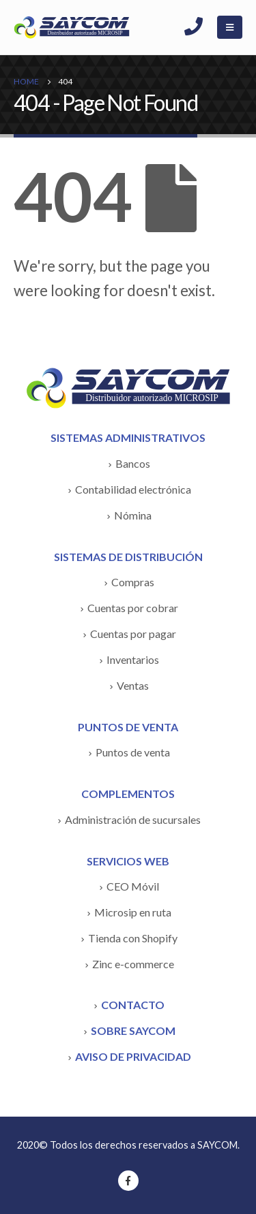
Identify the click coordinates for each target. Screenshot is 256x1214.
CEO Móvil (132, 886)
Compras (132, 581)
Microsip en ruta (132, 912)
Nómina (133, 515)
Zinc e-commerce (133, 963)
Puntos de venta (133, 752)
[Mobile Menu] (229, 27)
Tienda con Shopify (132, 937)
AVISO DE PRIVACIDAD (133, 1056)
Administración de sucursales (133, 819)
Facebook (128, 1180)
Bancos (132, 463)
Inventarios (132, 659)
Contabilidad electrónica (133, 489)
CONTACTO (133, 1004)
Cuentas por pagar (133, 633)
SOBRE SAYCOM (133, 1030)
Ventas (133, 685)
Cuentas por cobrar (132, 607)
